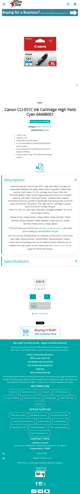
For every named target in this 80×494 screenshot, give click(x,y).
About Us (14, 392)
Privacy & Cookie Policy (32, 398)
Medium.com (41, 470)
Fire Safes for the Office (59, 415)
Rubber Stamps (43, 421)
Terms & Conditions (12, 398)
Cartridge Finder (45, 228)
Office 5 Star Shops (67, 398)
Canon (39, 103)
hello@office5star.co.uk (42, 458)
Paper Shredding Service (39, 433)
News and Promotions (30, 392)
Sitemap (40, 404)
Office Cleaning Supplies (58, 427)
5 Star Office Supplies (18, 415)
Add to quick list (40, 313)
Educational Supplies (38, 427)
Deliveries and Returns (62, 245)
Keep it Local (41, 468)
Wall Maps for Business (39, 415)
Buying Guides (51, 398)
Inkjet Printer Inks (44, 126)
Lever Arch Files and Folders (23, 421)
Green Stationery (60, 421)
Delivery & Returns (61, 392)
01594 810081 (42, 453)
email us (59, 228)
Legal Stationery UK (19, 427)
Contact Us (46, 392)
